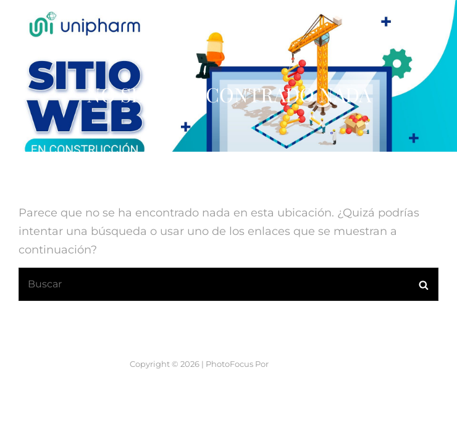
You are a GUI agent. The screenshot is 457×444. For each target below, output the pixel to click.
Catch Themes (299, 364)
